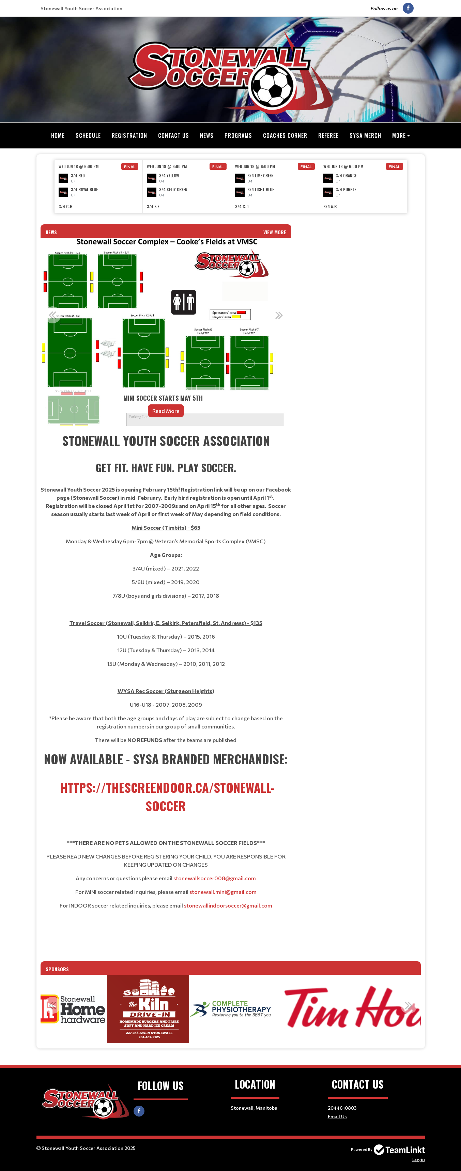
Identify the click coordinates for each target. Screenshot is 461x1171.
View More (274, 231)
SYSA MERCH (365, 135)
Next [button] (279, 314)
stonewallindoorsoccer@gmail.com (228, 905)
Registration (129, 135)
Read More (166, 410)
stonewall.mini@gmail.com (223, 891)
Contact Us (173, 135)
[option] (99, 186)
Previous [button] (52, 314)
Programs (238, 135)
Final (130, 166)
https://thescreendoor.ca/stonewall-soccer (167, 796)
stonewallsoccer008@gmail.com (214, 878)
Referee (328, 135)
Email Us (337, 1116)
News (207, 135)
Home (58, 135)
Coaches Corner (285, 135)
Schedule (88, 135)
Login (418, 1159)
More (399, 135)
